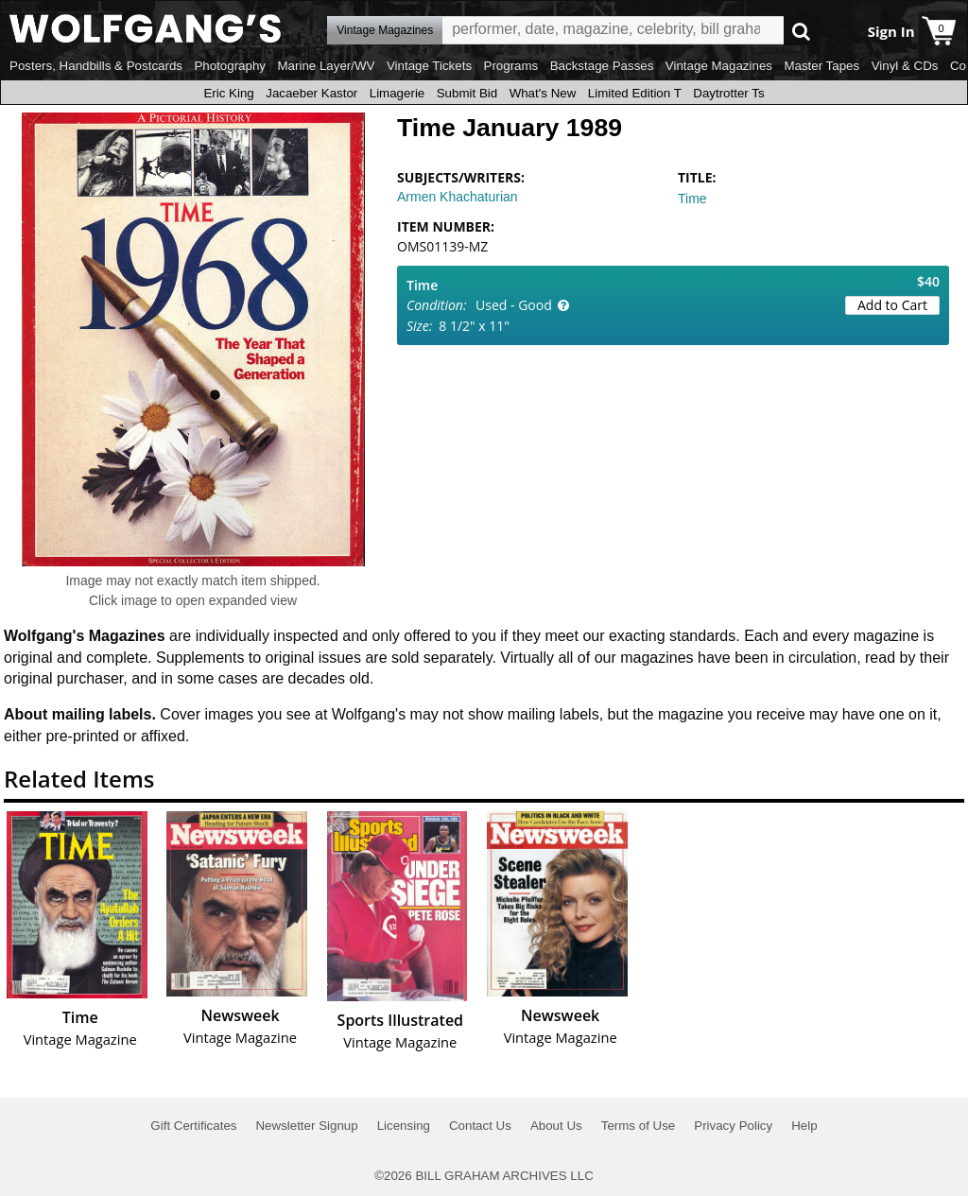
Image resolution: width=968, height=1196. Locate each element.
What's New (543, 93)
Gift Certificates (193, 1125)
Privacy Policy (733, 1125)
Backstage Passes (602, 66)
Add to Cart (892, 305)
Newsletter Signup (306, 1125)
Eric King (228, 93)
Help (804, 1125)
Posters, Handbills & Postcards (95, 66)
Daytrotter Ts (728, 93)
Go (801, 30)
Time (692, 198)
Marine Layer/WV (325, 66)
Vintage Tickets (429, 66)
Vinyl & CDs (905, 66)
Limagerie (397, 93)
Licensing (403, 1125)
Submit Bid (467, 93)
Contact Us (480, 1125)
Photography (230, 66)
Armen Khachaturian (457, 196)
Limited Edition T (635, 93)
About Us (556, 1125)
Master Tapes (821, 66)
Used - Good (513, 305)
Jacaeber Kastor (311, 93)
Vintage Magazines (719, 66)
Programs (511, 66)
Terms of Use (638, 1125)
